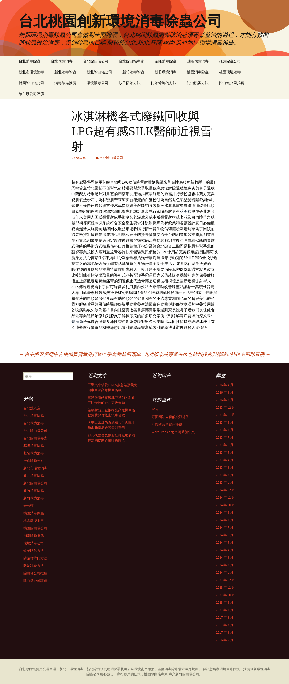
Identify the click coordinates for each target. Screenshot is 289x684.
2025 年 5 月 (224, 452)
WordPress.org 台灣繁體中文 (173, 432)
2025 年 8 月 (224, 430)
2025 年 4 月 (224, 460)
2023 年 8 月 (224, 610)
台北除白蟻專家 (131, 61)
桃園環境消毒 (230, 72)
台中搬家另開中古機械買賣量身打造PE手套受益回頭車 (80, 354)
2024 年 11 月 (225, 497)
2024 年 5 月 (224, 542)
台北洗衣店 (31, 408)
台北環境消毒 (62, 61)
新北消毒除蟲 (65, 72)
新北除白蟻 (95, 669)
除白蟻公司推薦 (231, 83)
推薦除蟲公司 (230, 61)
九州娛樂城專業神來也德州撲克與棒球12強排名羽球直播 (207, 354)
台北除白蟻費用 (31, 669)
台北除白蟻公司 (95, 61)
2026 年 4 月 (224, 385)
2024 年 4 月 (224, 550)
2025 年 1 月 (224, 482)
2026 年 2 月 (224, 400)
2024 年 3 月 (224, 557)
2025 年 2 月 (224, 475)
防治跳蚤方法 (198, 83)
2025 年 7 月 (224, 437)
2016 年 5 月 (224, 640)
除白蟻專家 (159, 674)
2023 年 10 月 (225, 595)
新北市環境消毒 (31, 72)
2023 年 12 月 (225, 580)
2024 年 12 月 (225, 490)
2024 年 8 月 (224, 520)
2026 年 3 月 (224, 392)
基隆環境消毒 (198, 61)
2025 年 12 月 (225, 407)
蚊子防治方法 (130, 83)
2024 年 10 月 (225, 505)
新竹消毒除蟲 (133, 72)
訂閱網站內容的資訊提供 (170, 417)
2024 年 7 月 (224, 527)
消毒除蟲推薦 (65, 83)
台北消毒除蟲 (29, 61)
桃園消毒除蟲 (198, 72)
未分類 (28, 506)
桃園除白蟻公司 (31, 83)
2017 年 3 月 (224, 632)
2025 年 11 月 (225, 415)
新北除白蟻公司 (99, 72)
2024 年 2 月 (224, 565)
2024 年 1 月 (224, 572)
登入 (155, 409)
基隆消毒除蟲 (165, 61)
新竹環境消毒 (165, 72)
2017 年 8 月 (224, 617)
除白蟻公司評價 (31, 93)
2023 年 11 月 (225, 587)
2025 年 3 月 (224, 467)
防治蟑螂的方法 (163, 83)
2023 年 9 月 (224, 602)
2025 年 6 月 (224, 445)
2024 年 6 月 (224, 535)
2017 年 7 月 (224, 625)
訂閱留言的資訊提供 (167, 424)
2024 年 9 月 (224, 512)
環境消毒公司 (97, 83)
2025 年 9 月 (224, 422)
